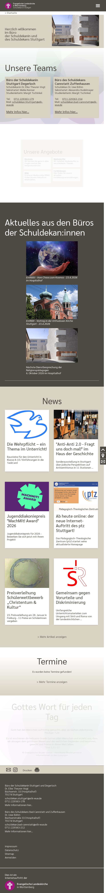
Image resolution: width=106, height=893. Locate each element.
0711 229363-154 (72, 98)
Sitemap (9, 853)
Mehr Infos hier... (17, 112)
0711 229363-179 (24, 98)
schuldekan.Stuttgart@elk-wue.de (24, 103)
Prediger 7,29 (52, 732)
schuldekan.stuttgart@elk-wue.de (23, 798)
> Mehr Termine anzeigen (52, 682)
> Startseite (11, 13)
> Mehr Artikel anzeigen (52, 637)
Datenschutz (12, 850)
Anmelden (10, 857)
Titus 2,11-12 (52, 747)
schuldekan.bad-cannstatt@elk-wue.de (76, 103)
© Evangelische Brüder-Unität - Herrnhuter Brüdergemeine (52, 752)
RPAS (30, 172)
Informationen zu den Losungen (52, 755)
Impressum (11, 846)
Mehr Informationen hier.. (18, 805)
